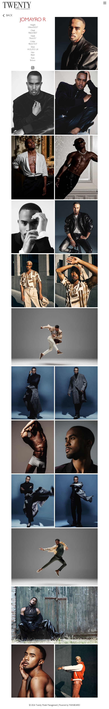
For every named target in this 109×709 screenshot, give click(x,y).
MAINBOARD (74, 705)
